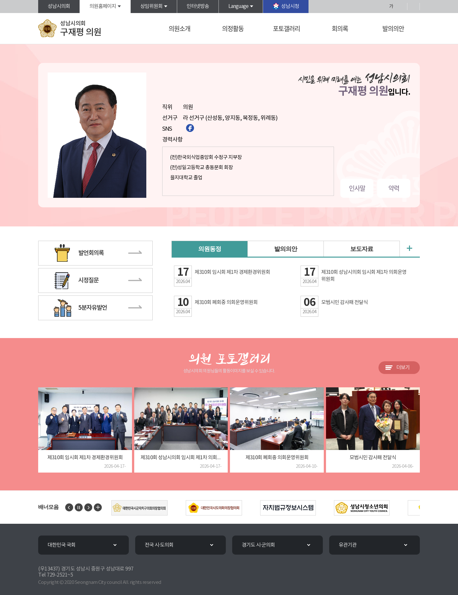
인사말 (357, 188)
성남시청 (290, 6)
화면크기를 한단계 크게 (381, 6)
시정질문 (88, 280)
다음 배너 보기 (88, 507)
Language (238, 6)
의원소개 (179, 28)
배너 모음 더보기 (98, 507)
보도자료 (361, 249)
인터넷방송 (198, 6)
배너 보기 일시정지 (79, 507)
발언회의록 (91, 253)
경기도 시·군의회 (258, 545)
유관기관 (348, 545)
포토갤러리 (286, 28)
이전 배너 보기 (69, 507)
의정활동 (233, 28)
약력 (393, 188)
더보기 (403, 367)
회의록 (340, 28)
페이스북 (190, 128)
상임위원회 (151, 6)
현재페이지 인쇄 (413, 6)
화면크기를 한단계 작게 (401, 6)
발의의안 (393, 28)
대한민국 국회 (61, 545)
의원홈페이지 (102, 6)
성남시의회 (59, 6)
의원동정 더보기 (409, 248)
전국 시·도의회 (159, 545)
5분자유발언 (92, 307)
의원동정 (209, 249)
